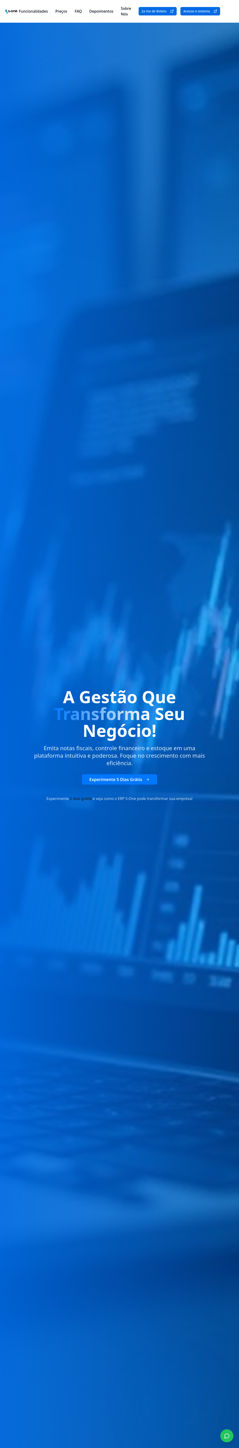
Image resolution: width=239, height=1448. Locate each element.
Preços (61, 11)
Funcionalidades (33, 11)
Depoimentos (101, 11)
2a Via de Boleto (157, 11)
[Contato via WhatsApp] (226, 1435)
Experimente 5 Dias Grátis (119, 779)
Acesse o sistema (200, 11)
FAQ (78, 11)
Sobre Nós (126, 11)
